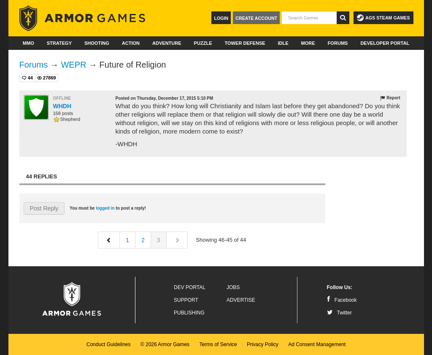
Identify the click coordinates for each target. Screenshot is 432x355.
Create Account (256, 18)
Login (221, 18)
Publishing (189, 313)
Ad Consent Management (317, 344)
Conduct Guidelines (108, 344)
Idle (283, 43)
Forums (338, 43)
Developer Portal (384, 43)
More (308, 43)
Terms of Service (218, 344)
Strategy (59, 43)
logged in (105, 208)
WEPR (73, 64)
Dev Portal (189, 287)
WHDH (62, 106)
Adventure (166, 43)
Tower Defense (244, 43)
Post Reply (44, 208)
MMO (28, 43)
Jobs (233, 287)
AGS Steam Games (383, 17)
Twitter (339, 313)
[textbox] (309, 17)
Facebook (342, 300)
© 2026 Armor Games (164, 344)
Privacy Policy (262, 344)
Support (186, 300)
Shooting (96, 43)
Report (390, 98)
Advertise (241, 300)
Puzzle (203, 43)
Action (131, 43)
